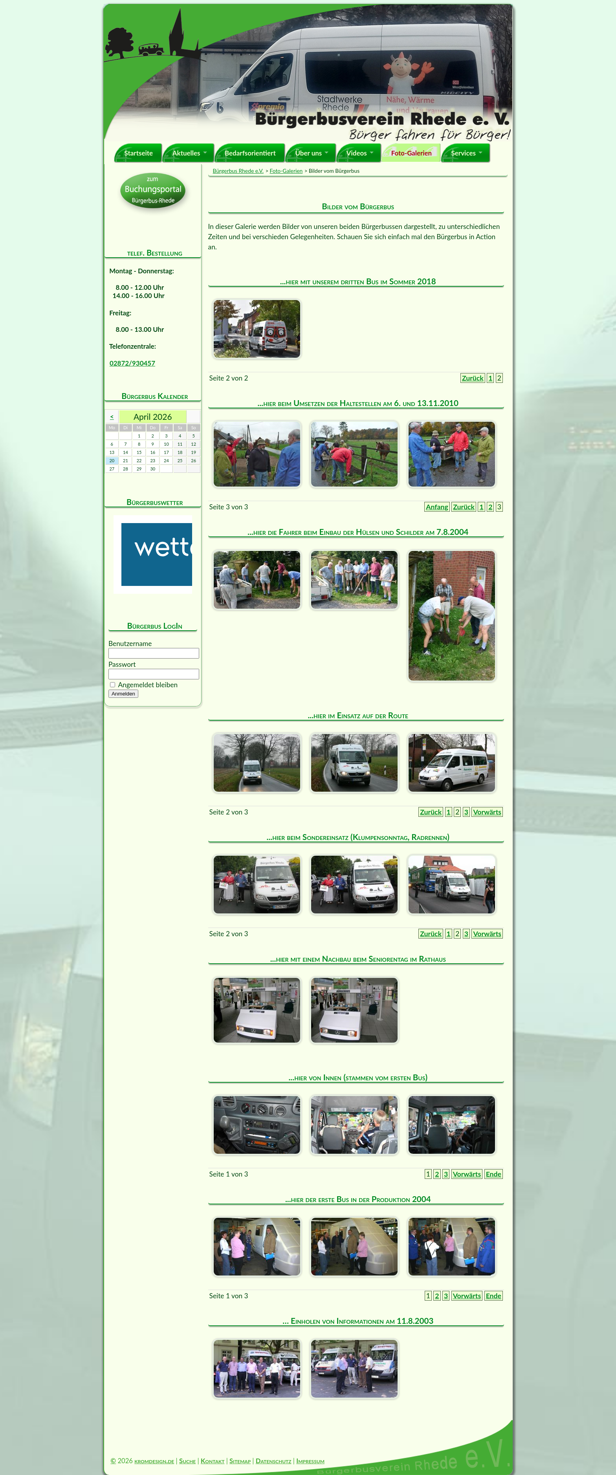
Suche (187, 1461)
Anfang (437, 507)
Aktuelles (186, 153)
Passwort (122, 664)
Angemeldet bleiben (148, 685)
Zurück (473, 378)
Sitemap (240, 1461)
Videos (356, 153)
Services (463, 153)
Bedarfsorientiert (250, 153)
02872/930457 (132, 363)
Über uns (308, 153)
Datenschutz (274, 1461)
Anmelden (123, 694)
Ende (493, 1174)
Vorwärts (487, 812)
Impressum (310, 1461)
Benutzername (130, 643)
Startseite (138, 153)
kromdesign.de (154, 1461)
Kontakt (213, 1461)
